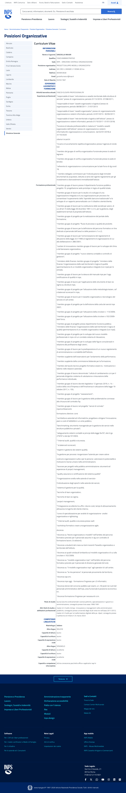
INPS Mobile (88, 737)
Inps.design (49, 718)
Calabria (9, 52)
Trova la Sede (89, 700)
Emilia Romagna (12, 61)
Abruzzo (9, 43)
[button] (115, 2)
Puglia (8, 97)
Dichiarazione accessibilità (56, 701)
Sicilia (8, 106)
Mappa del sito (89, 708)
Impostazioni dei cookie (52, 746)
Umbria (8, 119)
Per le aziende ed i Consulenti (15, 750)
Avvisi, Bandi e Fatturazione (49, 2)
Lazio (8, 70)
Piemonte (9, 92)
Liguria (8, 74)
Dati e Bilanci (32, 2)
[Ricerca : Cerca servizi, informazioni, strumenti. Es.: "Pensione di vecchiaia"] (111, 11)
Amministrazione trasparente (57, 696)
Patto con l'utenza (52, 705)
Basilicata (9, 48)
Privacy (46, 737)
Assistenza (79, 2)
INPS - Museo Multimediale (94, 746)
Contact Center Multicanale (94, 704)
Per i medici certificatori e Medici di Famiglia (20, 742)
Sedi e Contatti (67, 2)
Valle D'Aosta (10, 124)
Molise (8, 88)
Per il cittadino (9, 746)
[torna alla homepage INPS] (8, 13)
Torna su (63, 679)
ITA (104, 2)
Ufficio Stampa (89, 742)
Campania (9, 57)
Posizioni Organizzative (37, 29)
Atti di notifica (49, 742)
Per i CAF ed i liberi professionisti (16, 737)
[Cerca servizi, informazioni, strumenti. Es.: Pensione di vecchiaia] (71, 11)
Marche (9, 83)
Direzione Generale (52, 29)
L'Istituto (8, 2)
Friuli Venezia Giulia (13, 65)
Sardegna (9, 101)
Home (6, 29)
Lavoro (51, 19)
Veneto (8, 128)
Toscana (9, 110)
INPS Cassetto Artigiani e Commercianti (98, 750)
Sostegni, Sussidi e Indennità (74, 19)
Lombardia (10, 79)
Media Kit (87, 713)
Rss (45, 709)
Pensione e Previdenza (31, 19)
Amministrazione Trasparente (19, 29)
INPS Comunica (19, 2)
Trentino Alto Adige (13, 115)
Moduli (47, 713)
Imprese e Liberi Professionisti (106, 19)
